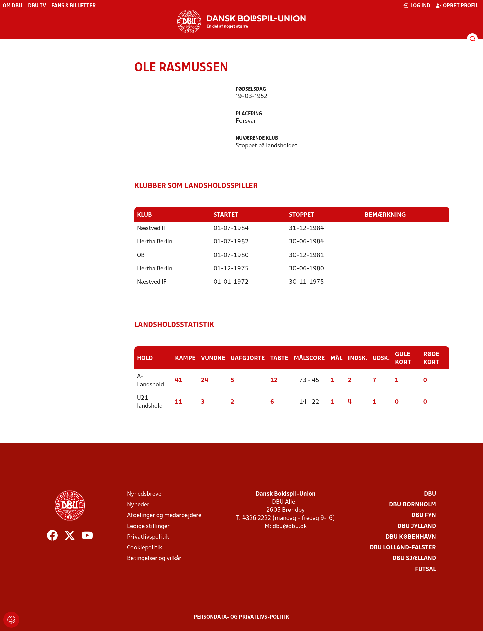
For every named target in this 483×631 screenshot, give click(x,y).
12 (274, 380)
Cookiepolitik (144, 547)
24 (204, 380)
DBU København (411, 536)
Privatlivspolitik (148, 536)
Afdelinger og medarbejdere (164, 515)
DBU (430, 493)
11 (178, 401)
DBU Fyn (423, 515)
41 (178, 380)
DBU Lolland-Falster (403, 547)
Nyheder (138, 504)
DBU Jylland (416, 526)
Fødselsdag (251, 89)
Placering (249, 114)
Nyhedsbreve (144, 493)
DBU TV (37, 6)
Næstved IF (152, 228)
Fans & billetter (73, 6)
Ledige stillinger (148, 526)
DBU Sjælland (414, 558)
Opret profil (457, 6)
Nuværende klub (257, 138)
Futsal (425, 569)
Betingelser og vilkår (154, 558)
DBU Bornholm (412, 504)
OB (141, 255)
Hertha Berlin (154, 241)
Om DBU (12, 6)
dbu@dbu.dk (290, 526)
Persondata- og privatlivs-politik (241, 616)
